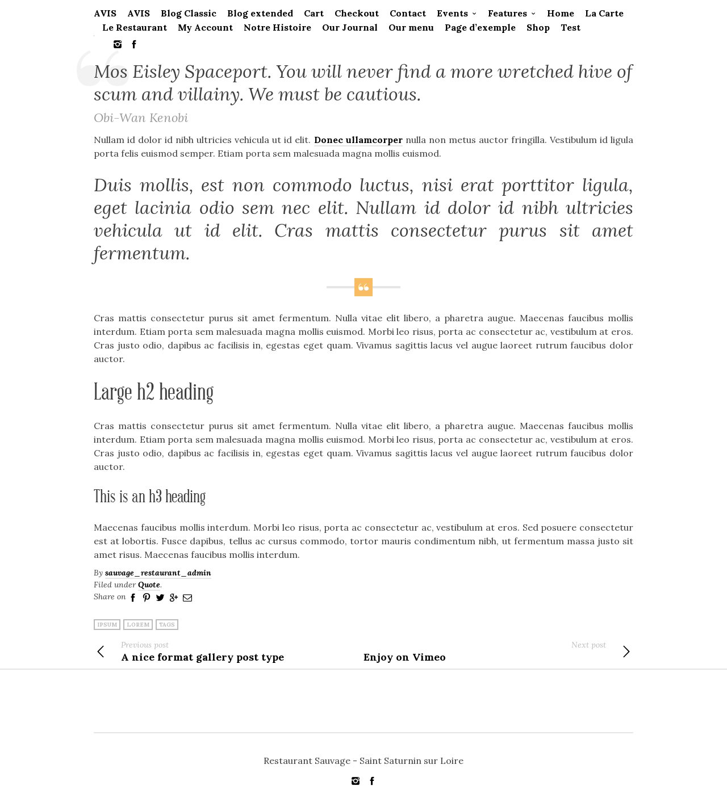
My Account (205, 27)
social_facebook (134, 44)
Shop (538, 27)
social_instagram (117, 44)
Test (570, 27)
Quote (149, 584)
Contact (408, 13)
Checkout (357, 13)
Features (507, 13)
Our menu (411, 27)
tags (167, 624)
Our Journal (350, 27)
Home (560, 13)
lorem (138, 624)
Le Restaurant (134, 27)
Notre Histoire (277, 27)
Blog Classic (188, 13)
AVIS (105, 13)
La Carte (604, 13)
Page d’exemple (480, 27)
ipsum (107, 624)
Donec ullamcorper (358, 139)
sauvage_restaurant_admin (158, 573)
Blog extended (260, 13)
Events (452, 13)
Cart (314, 13)
